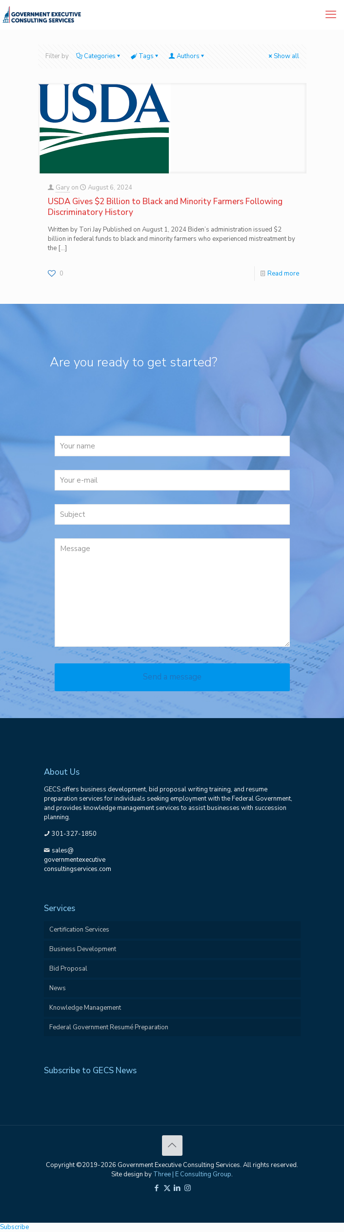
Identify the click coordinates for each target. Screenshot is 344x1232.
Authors (187, 56)
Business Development (82, 949)
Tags (145, 56)
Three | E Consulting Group (192, 1174)
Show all (283, 56)
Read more (283, 273)
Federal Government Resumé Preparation (108, 1027)
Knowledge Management (85, 1007)
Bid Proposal (68, 968)
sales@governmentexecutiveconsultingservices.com (77, 859)
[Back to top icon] (172, 1145)
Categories (99, 56)
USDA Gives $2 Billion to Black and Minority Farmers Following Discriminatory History (165, 207)
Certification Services (79, 929)
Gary (63, 187)
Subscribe (14, 1227)
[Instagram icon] (187, 1188)
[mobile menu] (331, 14)
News (57, 988)
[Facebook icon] (157, 1188)
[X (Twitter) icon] (167, 1188)
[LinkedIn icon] (177, 1188)
